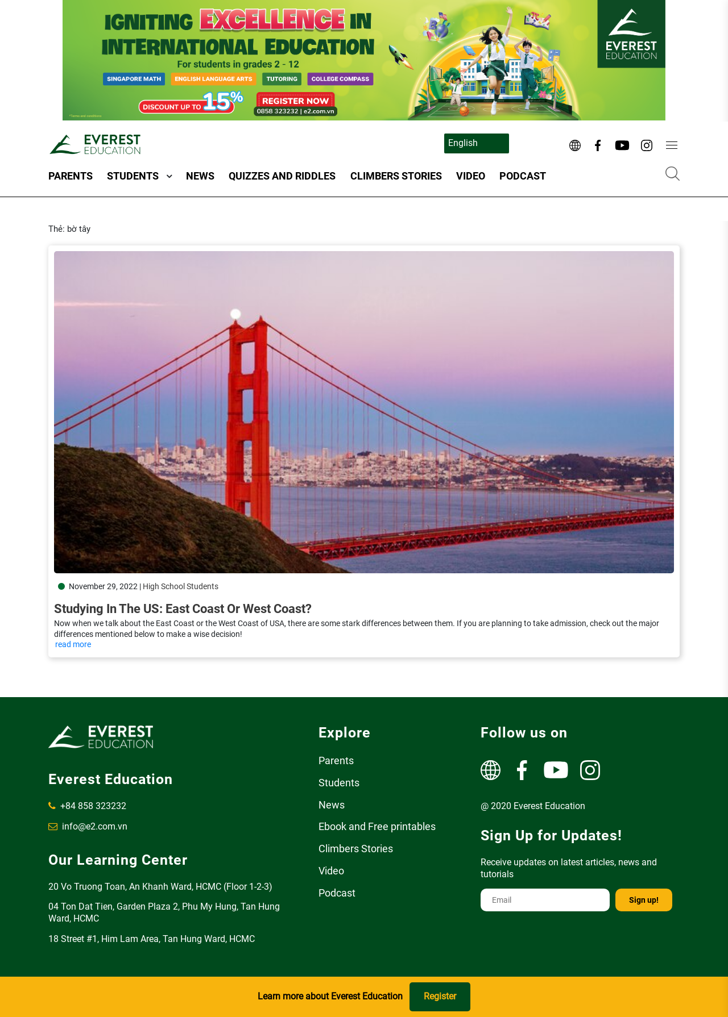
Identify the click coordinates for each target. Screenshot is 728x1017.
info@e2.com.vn (87, 826)
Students (133, 176)
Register (440, 996)
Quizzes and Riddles (282, 176)
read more (73, 644)
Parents (70, 176)
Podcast (522, 176)
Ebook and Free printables (377, 826)
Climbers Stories (396, 176)
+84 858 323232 (87, 806)
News (200, 176)
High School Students (180, 586)
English (463, 142)
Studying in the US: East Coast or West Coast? (183, 609)
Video (470, 176)
